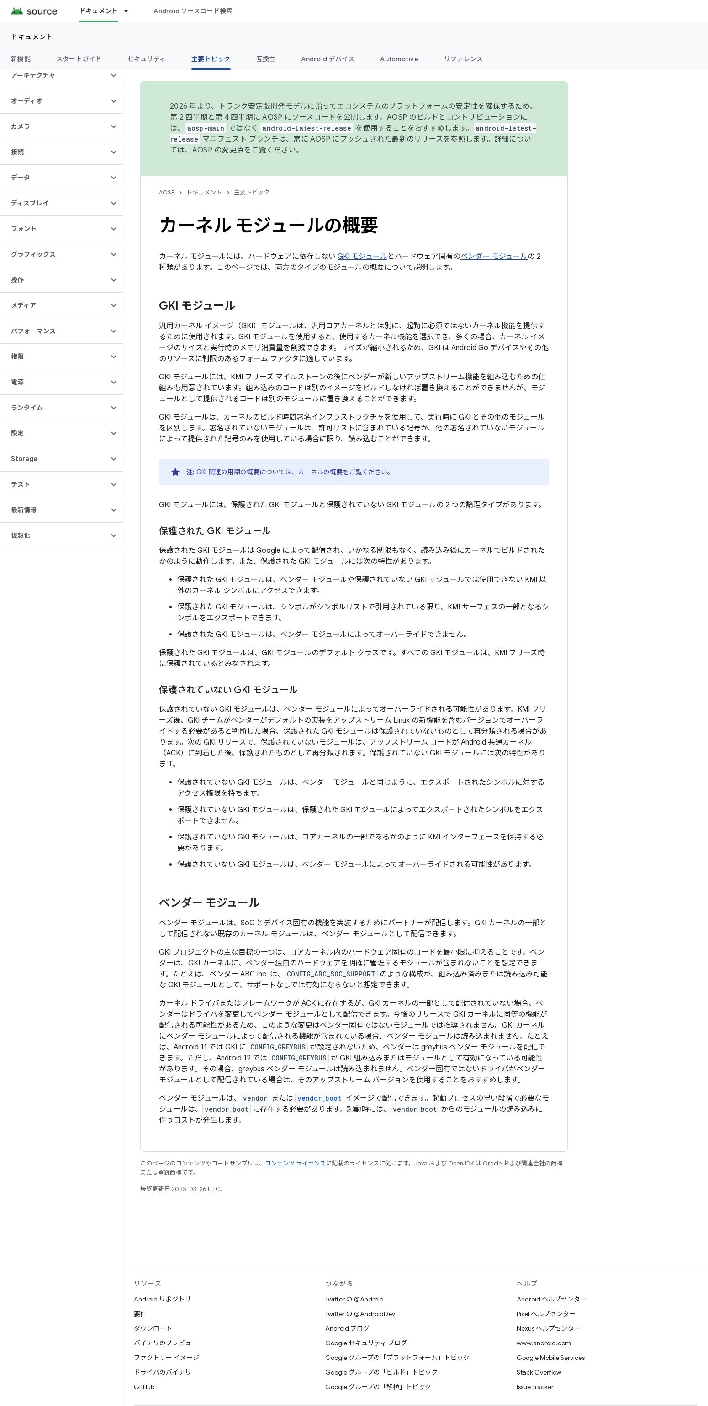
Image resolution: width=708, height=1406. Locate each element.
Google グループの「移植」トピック (378, 1387)
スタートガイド (79, 59)
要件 (140, 1314)
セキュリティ (146, 59)
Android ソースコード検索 (192, 11)
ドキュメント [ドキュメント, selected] (98, 11)
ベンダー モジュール (494, 256)
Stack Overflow (539, 1372)
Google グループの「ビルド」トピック (381, 1372)
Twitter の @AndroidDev (360, 1314)
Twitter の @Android (354, 1299)
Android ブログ (347, 1328)
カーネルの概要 (320, 472)
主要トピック (251, 192)
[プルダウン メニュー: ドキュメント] (130, 11)
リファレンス (463, 59)
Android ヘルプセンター (551, 1299)
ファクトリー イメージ (166, 1358)
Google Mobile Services (551, 1358)
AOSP (166, 192)
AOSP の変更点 (218, 150)
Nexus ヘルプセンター (549, 1328)
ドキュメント (32, 37)
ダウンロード (153, 1328)
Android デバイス (327, 59)
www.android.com (544, 1343)
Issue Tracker (535, 1387)
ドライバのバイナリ (162, 1372)
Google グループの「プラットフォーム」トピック (397, 1358)
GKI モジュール (362, 256)
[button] (54, 75)
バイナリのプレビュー (166, 1343)
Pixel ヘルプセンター (546, 1314)
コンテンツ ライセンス (295, 1163)
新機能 (21, 59)
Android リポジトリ (162, 1299)
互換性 (266, 59)
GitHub (144, 1387)
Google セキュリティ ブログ (366, 1343)
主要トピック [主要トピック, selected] (211, 59)
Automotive (399, 59)
